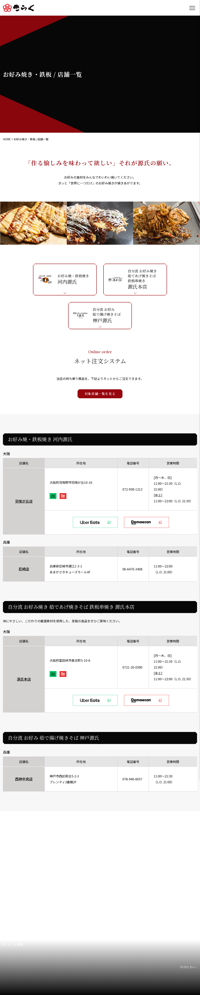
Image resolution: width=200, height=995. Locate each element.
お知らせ (128, 899)
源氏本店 (24, 679)
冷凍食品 (91, 927)
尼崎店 (24, 568)
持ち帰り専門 (94, 919)
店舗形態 (128, 890)
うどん (55, 890)
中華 (88, 890)
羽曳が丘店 (24, 501)
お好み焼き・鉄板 (63, 912)
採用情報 (133, 880)
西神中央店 (24, 778)
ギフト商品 (15, 944)
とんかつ (57, 897)
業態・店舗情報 (58, 880)
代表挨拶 (13, 890)
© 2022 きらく (188, 967)
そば (88, 905)
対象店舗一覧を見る (100, 393)
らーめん (57, 905)
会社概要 (13, 905)
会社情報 (9, 880)
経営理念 (13, 897)
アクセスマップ (17, 912)
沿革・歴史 (14, 919)
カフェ (89, 897)
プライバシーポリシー (137, 919)
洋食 (88, 912)
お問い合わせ (131, 909)
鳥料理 (55, 919)
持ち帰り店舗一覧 (15, 934)
